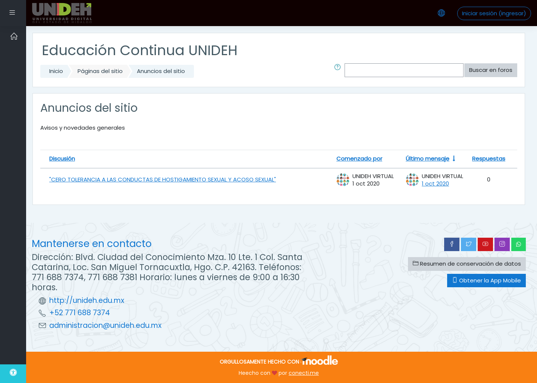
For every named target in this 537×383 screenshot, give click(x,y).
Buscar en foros (490, 70)
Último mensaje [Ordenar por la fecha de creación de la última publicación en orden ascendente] (427, 158)
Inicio (56, 71)
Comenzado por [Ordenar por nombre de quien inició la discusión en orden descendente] (359, 158)
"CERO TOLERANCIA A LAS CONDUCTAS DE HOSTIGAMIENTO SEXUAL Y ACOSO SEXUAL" (162, 179)
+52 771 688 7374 (79, 313)
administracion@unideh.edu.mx (105, 325)
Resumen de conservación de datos (467, 264)
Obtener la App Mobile (486, 280)
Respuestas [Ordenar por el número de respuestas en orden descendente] (488, 158)
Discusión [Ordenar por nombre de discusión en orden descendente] (62, 158)
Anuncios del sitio (161, 71)
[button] (339, 70)
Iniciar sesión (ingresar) (494, 13)
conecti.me (304, 373)
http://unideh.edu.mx (86, 300)
